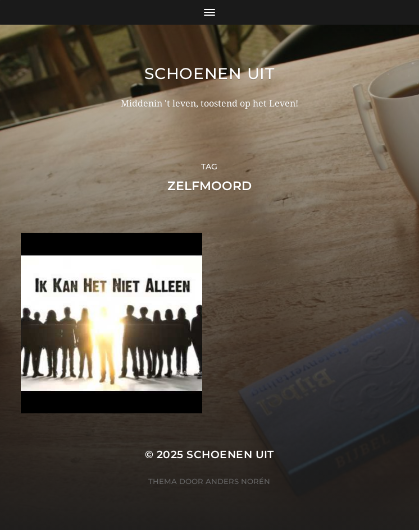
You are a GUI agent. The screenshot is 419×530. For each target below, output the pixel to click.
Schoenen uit (209, 73)
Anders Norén (238, 481)
